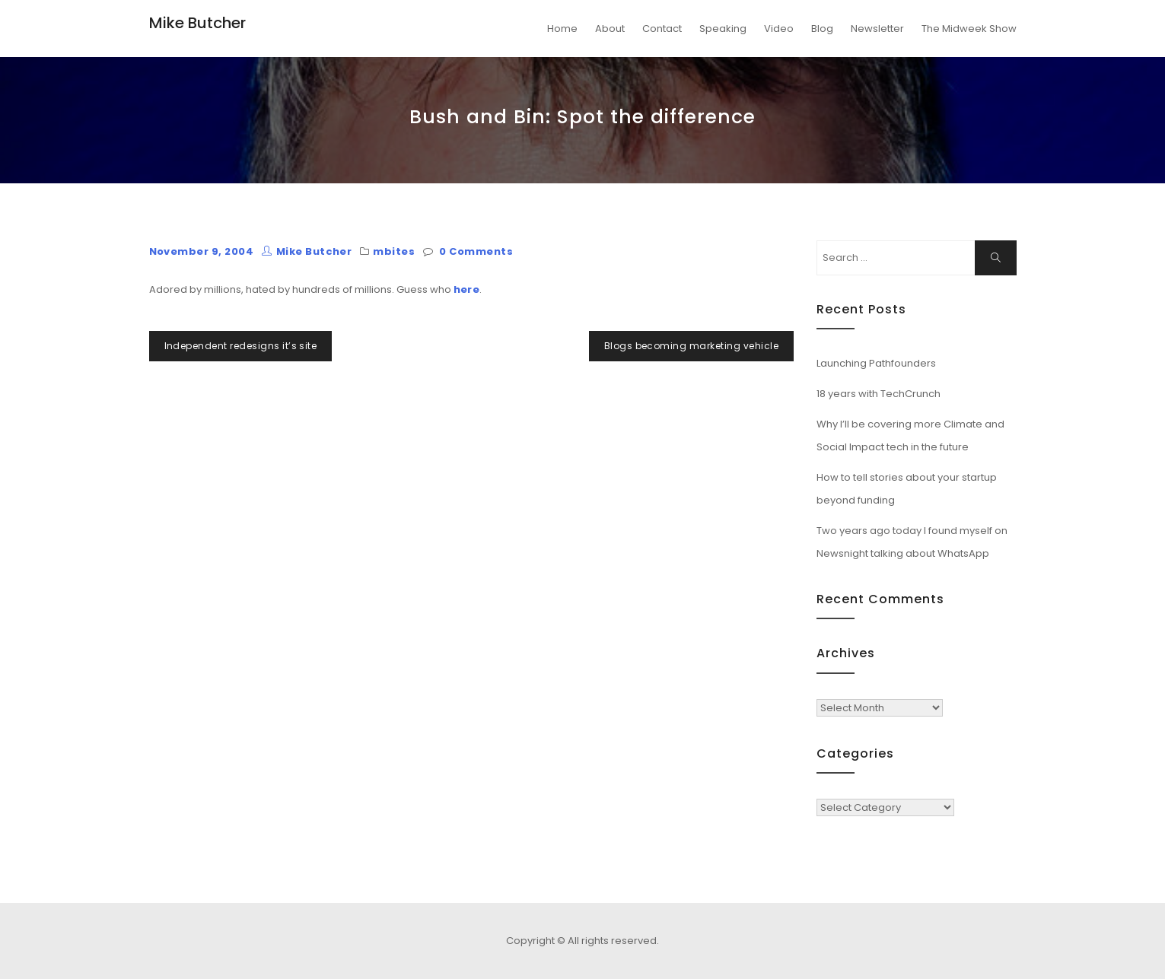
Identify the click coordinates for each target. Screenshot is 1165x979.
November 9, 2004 (201, 251)
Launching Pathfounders (876, 363)
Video (779, 28)
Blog (822, 28)
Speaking (722, 28)
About (610, 28)
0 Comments (476, 251)
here (467, 289)
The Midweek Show (969, 28)
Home (562, 28)
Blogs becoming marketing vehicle (691, 345)
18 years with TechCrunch (878, 393)
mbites (394, 251)
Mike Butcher (197, 22)
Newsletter (877, 28)
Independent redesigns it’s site (240, 345)
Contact (662, 28)
